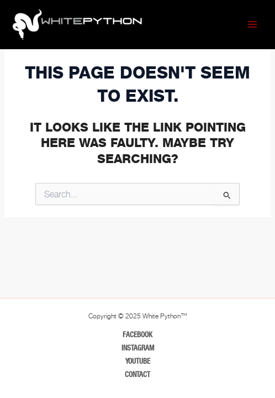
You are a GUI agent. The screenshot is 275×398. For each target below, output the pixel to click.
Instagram (137, 348)
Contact (137, 374)
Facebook (137, 335)
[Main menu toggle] (252, 24)
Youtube (137, 361)
